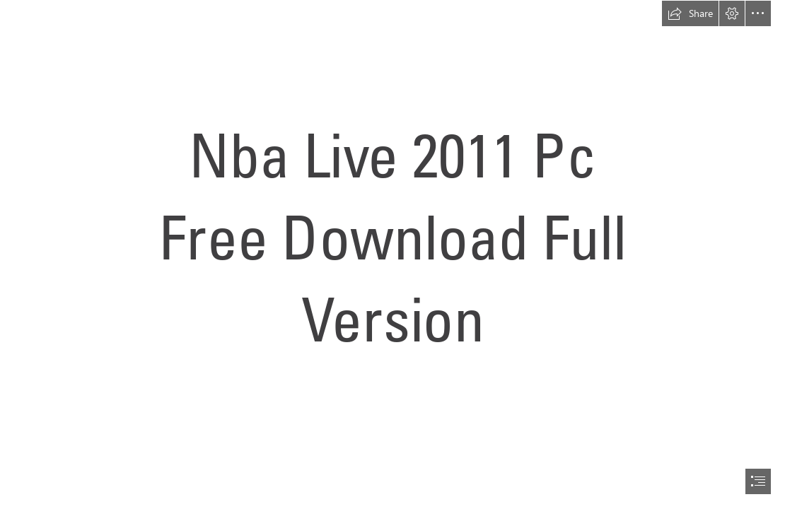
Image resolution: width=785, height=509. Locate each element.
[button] (690, 13)
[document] (392, 254)
